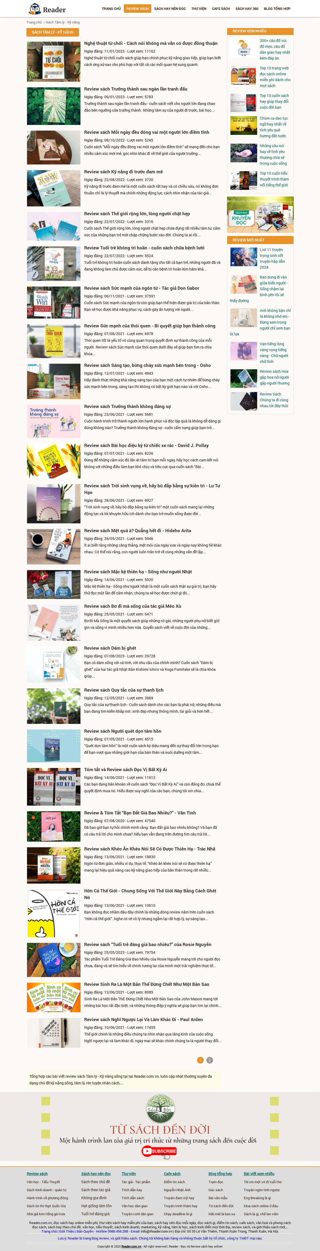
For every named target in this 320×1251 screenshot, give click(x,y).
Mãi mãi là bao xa (222, 1213)
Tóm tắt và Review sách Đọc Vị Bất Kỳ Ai (125, 769)
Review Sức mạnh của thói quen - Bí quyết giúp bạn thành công (149, 326)
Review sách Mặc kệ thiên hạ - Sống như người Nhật (138, 571)
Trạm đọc (216, 1181)
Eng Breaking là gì (257, 1197)
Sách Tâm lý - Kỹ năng (63, 22)
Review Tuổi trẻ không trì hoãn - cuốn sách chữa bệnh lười (144, 248)
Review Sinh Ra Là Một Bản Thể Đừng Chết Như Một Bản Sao (146, 984)
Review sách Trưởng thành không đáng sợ (127, 406)
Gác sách (216, 1189)
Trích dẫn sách (133, 1197)
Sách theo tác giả (95, 1189)
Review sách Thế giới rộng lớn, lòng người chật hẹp (137, 213)
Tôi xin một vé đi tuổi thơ (263, 1181)
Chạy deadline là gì (178, 1213)
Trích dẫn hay (132, 1189)
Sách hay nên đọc (170, 8)
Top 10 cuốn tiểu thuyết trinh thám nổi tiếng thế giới (274, 179)
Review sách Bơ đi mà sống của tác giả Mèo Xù (132, 606)
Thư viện (198, 8)
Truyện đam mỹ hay (179, 1197)
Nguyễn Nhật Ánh (177, 1189)
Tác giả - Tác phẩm (136, 1181)
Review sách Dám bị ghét (110, 648)
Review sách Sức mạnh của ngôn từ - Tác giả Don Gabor (141, 288)
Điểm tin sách (174, 1181)
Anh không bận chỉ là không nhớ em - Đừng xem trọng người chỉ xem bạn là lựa (260, 322)
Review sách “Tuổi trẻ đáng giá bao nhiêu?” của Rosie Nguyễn (147, 944)
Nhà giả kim (36, 1213)
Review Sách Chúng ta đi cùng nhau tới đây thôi (274, 399)
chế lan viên (269, 1213)
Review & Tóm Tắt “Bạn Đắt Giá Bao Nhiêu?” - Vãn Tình (140, 813)
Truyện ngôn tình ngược (262, 1189)
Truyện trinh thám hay (181, 1205)
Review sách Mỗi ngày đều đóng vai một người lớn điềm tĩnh (146, 132)
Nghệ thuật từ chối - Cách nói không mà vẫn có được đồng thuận (151, 43)
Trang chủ (111, 8)
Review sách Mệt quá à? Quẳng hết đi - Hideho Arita (137, 530)
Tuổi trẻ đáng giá (95, 1213)
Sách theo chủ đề (95, 1181)
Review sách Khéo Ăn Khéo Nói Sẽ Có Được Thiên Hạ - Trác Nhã (149, 849)
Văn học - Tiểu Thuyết (43, 1181)
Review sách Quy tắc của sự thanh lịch (124, 690)
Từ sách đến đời (221, 1205)
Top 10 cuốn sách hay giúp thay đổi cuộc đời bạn (274, 101)
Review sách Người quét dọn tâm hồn (122, 731)
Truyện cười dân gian (137, 1213)
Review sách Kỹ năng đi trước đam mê (123, 171)
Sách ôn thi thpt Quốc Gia (46, 1205)
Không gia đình (94, 1197)
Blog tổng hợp (277, 8)
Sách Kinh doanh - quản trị (46, 1189)
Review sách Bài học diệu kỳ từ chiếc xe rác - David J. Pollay (146, 445)
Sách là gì (251, 1213)
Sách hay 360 (247, 8)
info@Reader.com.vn (156, 1231)
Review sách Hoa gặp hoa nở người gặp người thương (275, 377)
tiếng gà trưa (55, 1213)
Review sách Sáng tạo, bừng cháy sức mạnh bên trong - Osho (147, 365)
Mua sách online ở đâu (261, 1205)
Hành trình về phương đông (47, 1197)
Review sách (137, 8)
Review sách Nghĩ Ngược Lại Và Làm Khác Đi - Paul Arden (143, 1019)
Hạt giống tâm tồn (96, 1205)
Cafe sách (221, 8)
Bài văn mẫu (218, 1197)
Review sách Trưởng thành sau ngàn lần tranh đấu (135, 89)
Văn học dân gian (135, 1205)
